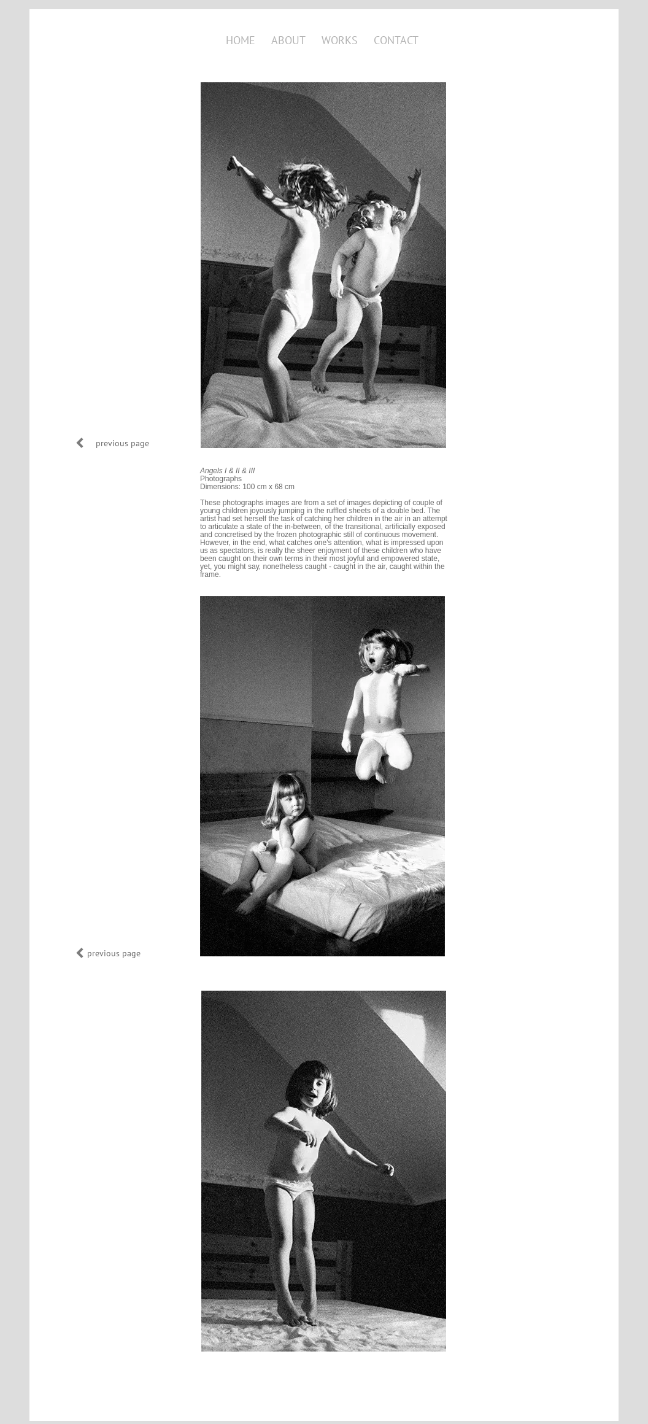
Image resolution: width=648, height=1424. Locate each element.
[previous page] (122, 443)
